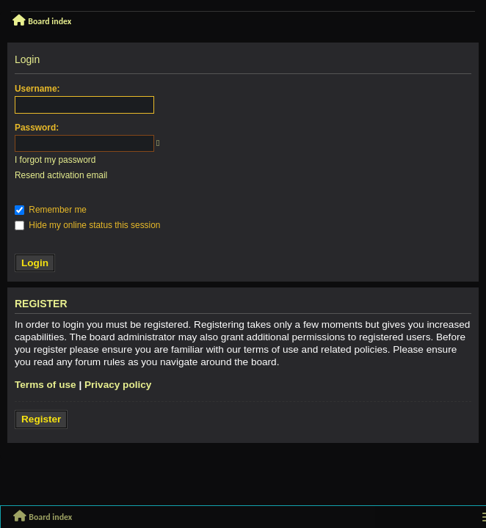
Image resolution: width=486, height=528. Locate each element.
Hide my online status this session (87, 225)
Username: (37, 89)
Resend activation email (61, 175)
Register (41, 419)
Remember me (51, 210)
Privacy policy (117, 384)
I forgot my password (55, 160)
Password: (37, 127)
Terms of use (45, 384)
